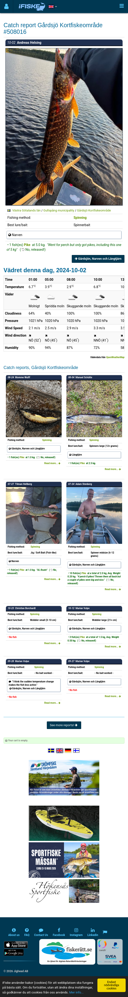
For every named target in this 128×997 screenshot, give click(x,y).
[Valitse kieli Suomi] (76, 751)
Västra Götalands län (26, 210)
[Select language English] (60, 751)
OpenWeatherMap (115, 357)
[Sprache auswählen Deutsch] (68, 751)
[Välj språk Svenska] (51, 751)
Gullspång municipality (58, 210)
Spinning (80, 218)
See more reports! (64, 725)
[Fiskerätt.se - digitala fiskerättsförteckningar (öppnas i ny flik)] (67, 952)
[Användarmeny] (6, 6)
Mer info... (76, 992)
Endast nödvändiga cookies (111, 985)
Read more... (52, 463)
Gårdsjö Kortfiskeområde (94, 210)
